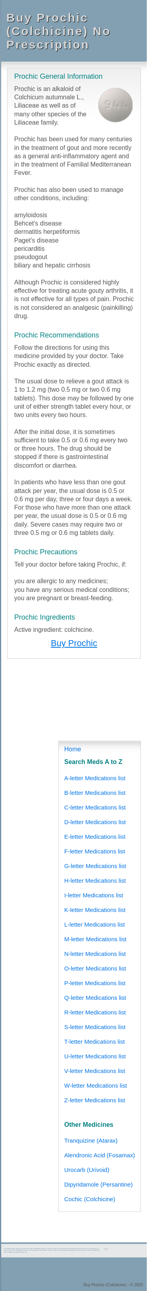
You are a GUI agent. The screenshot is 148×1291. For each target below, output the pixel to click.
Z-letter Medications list (94, 1100)
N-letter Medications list (95, 953)
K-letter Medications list (95, 909)
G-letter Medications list (95, 866)
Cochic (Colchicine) (89, 1199)
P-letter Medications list (95, 983)
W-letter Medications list (95, 1085)
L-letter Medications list (94, 924)
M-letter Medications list (95, 939)
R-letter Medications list (95, 1012)
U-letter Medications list (95, 1056)
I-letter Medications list (93, 895)
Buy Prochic (74, 643)
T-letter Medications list (94, 1041)
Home (72, 749)
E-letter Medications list (95, 836)
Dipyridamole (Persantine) (98, 1184)
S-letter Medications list (95, 1027)
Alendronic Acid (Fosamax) (99, 1155)
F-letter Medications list (94, 851)
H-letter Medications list (95, 880)
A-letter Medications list (95, 778)
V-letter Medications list (94, 1070)
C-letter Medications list (95, 807)
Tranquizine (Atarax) (91, 1140)
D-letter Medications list (95, 822)
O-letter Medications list (95, 968)
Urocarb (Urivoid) (86, 1169)
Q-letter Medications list (95, 997)
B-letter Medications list (95, 792)
